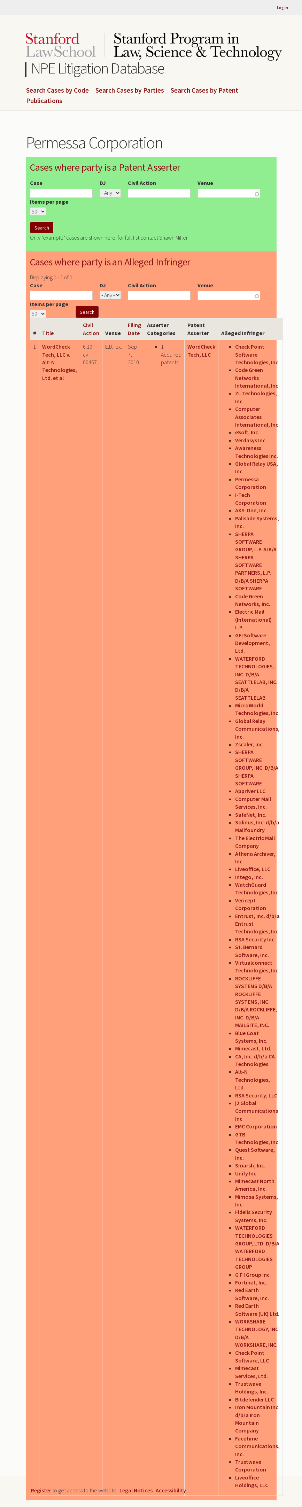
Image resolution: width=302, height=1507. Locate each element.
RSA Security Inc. (255, 939)
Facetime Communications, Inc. (257, 1446)
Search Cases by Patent (204, 90)
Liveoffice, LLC (252, 868)
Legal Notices (136, 1490)
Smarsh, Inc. (250, 1165)
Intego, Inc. (249, 876)
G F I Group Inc (252, 1274)
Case (36, 182)
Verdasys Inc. (251, 440)
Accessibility (171, 1490)
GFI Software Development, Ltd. (252, 643)
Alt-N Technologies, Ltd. (252, 1079)
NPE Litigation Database (97, 68)
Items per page (49, 201)
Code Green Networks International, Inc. (257, 377)
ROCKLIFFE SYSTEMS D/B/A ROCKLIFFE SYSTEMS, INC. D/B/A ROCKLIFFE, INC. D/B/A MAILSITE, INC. (256, 1001)
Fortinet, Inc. (251, 1282)
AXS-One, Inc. (251, 510)
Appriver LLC (250, 790)
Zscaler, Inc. (249, 744)
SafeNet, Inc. (250, 814)
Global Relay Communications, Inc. (257, 728)
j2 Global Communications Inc (256, 1111)
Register (41, 1490)
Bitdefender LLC (254, 1399)
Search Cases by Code (57, 90)
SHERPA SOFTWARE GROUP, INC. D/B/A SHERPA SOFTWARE (256, 767)
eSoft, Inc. (247, 432)
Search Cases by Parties (129, 90)
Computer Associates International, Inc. (257, 416)
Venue (205, 182)
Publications (44, 101)
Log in (282, 7)
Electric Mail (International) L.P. (253, 619)
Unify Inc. (246, 1173)
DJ (103, 182)
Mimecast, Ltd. (253, 1048)
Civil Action (142, 182)
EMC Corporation (256, 1126)
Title (48, 332)
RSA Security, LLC (256, 1095)
